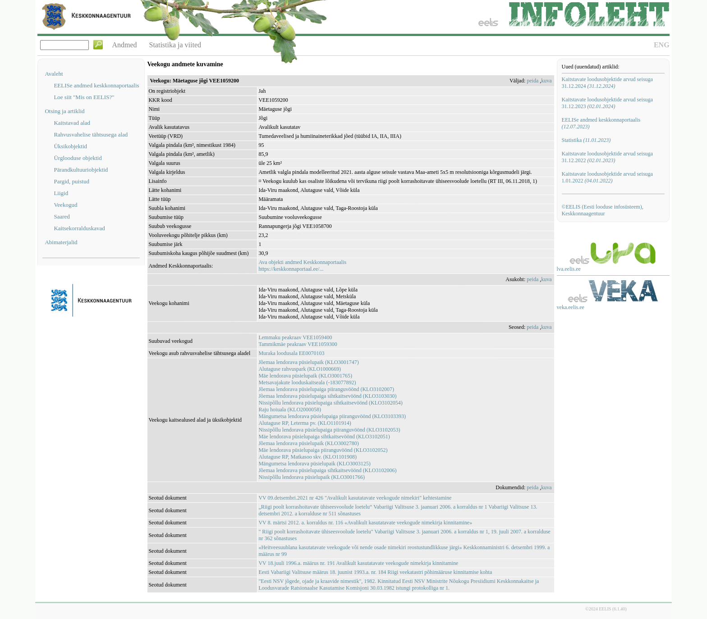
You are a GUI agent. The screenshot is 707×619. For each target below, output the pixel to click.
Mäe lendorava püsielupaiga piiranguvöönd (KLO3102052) (322, 450)
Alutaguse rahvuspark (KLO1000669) (299, 369)
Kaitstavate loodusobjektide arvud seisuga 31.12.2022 (607, 157)
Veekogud (65, 204)
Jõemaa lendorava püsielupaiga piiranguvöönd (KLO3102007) (326, 389)
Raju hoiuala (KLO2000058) (289, 409)
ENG (662, 45)
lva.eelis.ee (569, 269)
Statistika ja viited (175, 45)
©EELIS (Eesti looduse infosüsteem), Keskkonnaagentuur (602, 210)
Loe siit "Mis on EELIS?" (84, 97)
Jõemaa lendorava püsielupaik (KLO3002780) (308, 443)
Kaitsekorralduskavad (79, 228)
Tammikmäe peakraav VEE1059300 (297, 344)
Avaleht (54, 73)
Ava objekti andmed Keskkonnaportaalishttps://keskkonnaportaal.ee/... (302, 265)
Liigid (61, 193)
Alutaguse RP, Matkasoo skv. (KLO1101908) (307, 457)
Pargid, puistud (71, 181)
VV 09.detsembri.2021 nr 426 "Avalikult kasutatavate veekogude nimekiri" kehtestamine (354, 498)
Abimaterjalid (61, 242)
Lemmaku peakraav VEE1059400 (295, 337)
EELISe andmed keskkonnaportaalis (96, 85)
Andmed (124, 45)
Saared (61, 216)
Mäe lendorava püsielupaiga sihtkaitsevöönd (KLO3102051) (324, 436)
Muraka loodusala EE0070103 (291, 353)
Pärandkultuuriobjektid (81, 169)
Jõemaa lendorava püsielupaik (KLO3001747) (308, 362)
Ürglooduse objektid (77, 158)
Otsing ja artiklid (64, 111)
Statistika (586, 140)
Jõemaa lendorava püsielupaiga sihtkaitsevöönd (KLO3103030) (327, 396)
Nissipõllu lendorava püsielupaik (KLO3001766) (311, 477)
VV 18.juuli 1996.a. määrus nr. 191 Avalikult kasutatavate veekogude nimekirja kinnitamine (358, 563)
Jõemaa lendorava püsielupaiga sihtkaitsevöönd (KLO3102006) (327, 470)
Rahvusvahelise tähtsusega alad (91, 134)
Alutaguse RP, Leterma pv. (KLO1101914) (304, 423)
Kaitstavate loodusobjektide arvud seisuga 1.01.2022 (607, 177)
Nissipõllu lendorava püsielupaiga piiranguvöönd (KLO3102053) (329, 430)
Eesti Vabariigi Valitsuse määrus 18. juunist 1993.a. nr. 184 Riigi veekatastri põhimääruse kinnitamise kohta (375, 572)
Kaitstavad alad (72, 122)
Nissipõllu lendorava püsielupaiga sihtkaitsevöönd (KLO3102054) (330, 403)
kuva (546, 80)
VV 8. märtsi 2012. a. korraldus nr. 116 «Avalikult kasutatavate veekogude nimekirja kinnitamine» (365, 522)
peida (532, 80)
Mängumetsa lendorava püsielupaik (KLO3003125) (314, 463)
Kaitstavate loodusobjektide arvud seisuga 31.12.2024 (607, 82)
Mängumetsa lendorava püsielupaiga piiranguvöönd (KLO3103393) (332, 416)
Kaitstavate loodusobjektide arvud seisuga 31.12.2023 (607, 102)
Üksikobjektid (70, 146)
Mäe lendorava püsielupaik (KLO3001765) (305, 376)
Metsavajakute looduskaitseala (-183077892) (307, 382)
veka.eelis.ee (570, 307)
